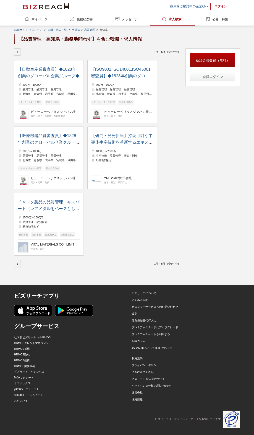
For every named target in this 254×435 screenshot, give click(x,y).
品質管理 (89, 29)
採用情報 (137, 399)
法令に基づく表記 (143, 372)
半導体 (76, 29)
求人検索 (175, 19)
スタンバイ (21, 400)
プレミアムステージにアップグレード (155, 327)
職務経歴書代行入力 (144, 320)
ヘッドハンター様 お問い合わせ (151, 385)
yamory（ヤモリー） (26, 389)
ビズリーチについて (144, 293)
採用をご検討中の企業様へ (189, 6)
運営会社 (137, 392)
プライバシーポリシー (145, 365)
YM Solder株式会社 (118, 178)
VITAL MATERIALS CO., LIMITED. (55, 244)
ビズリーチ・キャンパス (29, 371)
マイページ (39, 19)
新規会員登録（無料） (213, 60)
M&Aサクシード (24, 377)
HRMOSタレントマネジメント (33, 343)
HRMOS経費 (22, 360)
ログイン (220, 6)
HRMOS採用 (22, 348)
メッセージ (130, 19)
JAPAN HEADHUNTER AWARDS (152, 348)
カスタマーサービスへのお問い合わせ (155, 306)
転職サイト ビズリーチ (28, 29)
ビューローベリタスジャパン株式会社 (55, 112)
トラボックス (22, 383)
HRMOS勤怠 (22, 354)
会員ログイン (212, 77)
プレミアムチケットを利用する (151, 334)
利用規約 (137, 358)
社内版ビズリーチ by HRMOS (32, 337)
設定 (134, 313)
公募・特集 (220, 19)
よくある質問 (140, 300)
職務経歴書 (85, 19)
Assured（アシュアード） (30, 394)
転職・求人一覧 (57, 29)
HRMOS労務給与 (24, 366)
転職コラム (138, 341)
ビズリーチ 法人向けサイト (148, 379)
